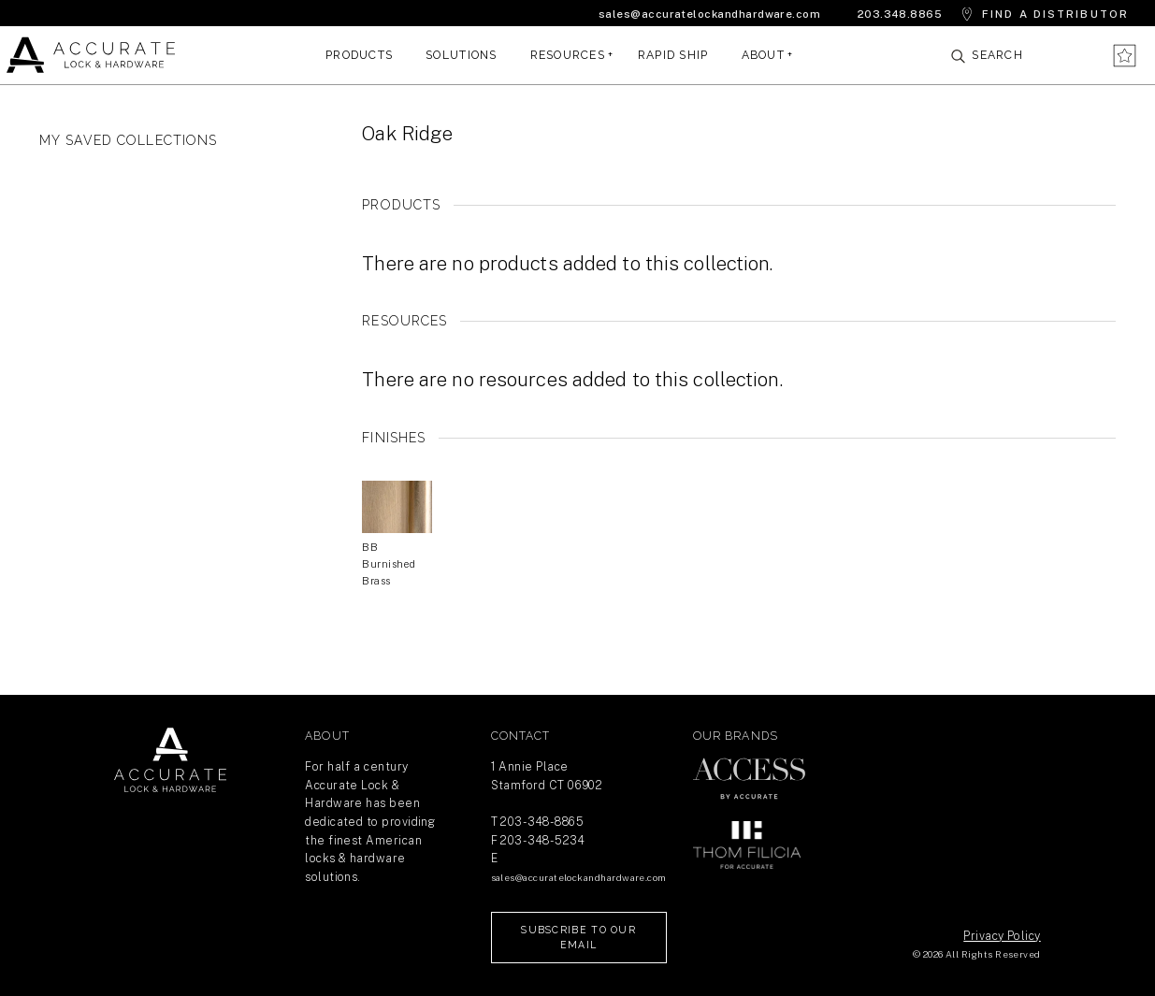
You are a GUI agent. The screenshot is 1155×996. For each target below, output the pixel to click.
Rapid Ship (673, 55)
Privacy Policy (1001, 936)
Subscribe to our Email (578, 937)
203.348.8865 (900, 14)
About (763, 55)
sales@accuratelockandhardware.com (709, 14)
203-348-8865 (542, 822)
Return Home (170, 760)
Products (359, 55)
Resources (567, 55)
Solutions (461, 55)
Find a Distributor (1055, 14)
